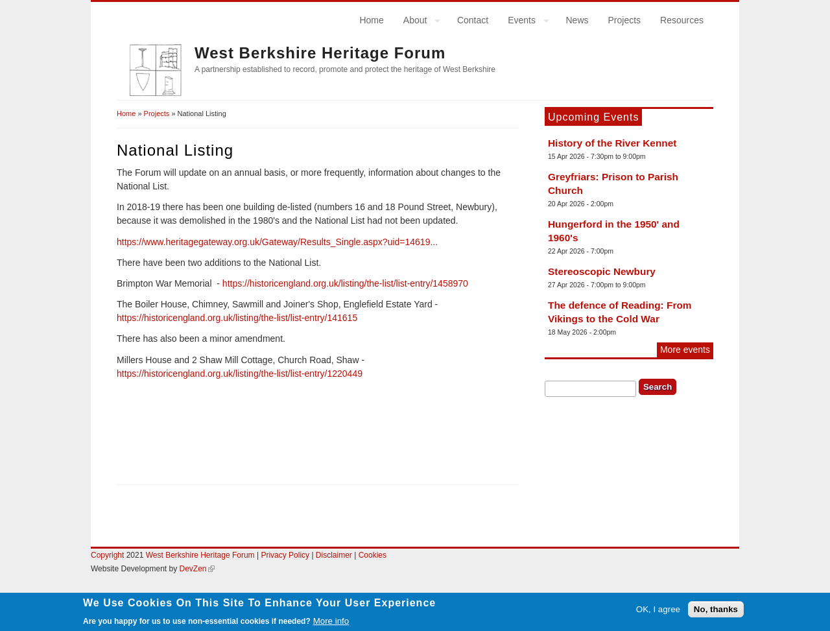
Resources (682, 20)
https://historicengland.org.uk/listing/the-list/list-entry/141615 (237, 318)
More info (331, 623)
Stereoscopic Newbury (602, 271)
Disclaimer (335, 555)
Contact (472, 20)
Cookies (372, 555)
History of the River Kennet (612, 143)
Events (523, 22)
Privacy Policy (285, 555)
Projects (624, 20)
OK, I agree (658, 612)
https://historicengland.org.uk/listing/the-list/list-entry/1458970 (345, 283)
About (417, 22)
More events (685, 349)
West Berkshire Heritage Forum (320, 53)
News (576, 20)
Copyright (107, 555)
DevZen (197, 568)
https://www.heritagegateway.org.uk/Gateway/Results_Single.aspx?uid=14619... (277, 242)
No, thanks (716, 612)
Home (371, 20)
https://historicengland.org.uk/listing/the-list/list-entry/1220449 (239, 373)
